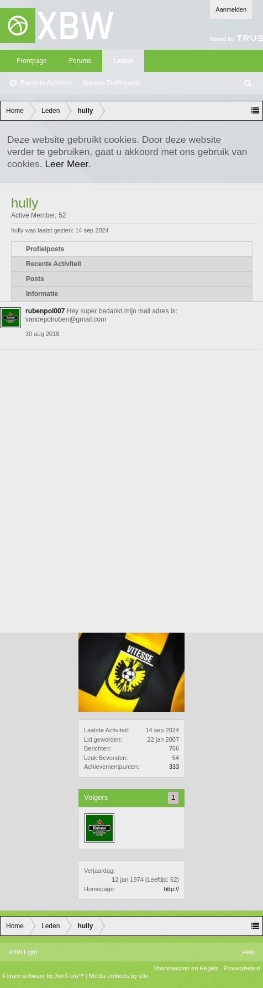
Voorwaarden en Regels (186, 968)
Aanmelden (230, 9)
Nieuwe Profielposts (111, 83)
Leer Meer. (68, 163)
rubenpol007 (45, 311)
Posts (35, 279)
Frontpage (32, 61)
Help (248, 952)
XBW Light (22, 952)
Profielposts (45, 249)
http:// (171, 889)
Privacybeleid (242, 968)
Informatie (42, 294)
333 (174, 766)
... (154, 83)
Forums (80, 61)
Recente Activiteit (45, 83)
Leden (123, 61)
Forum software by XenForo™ (44, 976)
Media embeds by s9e (119, 976)
